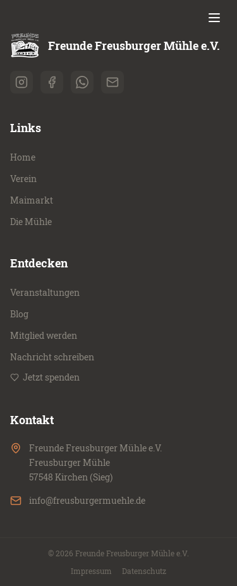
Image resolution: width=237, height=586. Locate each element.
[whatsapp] (82, 82)
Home (22, 157)
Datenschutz (144, 571)
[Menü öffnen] (214, 17)
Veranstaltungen (45, 292)
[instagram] (21, 82)
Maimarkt (31, 200)
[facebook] (51, 82)
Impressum (91, 571)
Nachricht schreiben (52, 357)
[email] (112, 82)
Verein (23, 179)
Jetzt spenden (45, 377)
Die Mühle (31, 222)
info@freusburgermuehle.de (87, 500)
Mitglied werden (43, 335)
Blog (19, 314)
